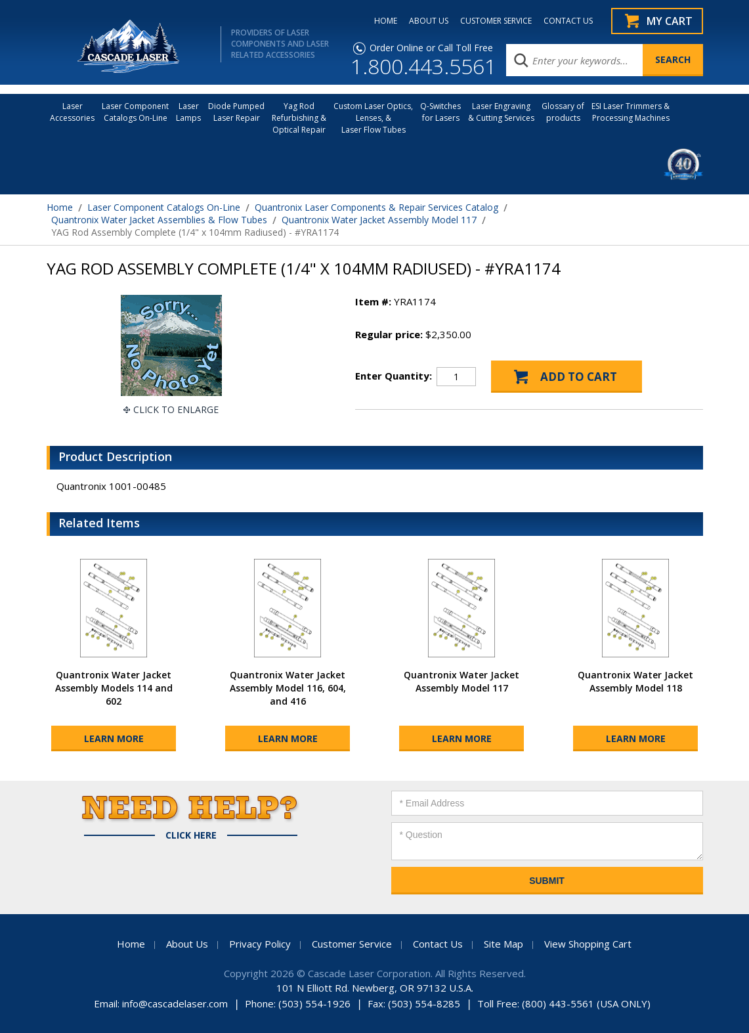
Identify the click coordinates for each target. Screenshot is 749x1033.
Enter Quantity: (393, 375)
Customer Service (352, 943)
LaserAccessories (72, 111)
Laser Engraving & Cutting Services (501, 111)
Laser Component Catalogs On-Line (135, 111)
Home (60, 207)
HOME (385, 21)
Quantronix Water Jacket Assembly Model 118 (635, 681)
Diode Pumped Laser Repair (236, 111)
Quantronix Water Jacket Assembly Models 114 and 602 (114, 688)
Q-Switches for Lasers (440, 111)
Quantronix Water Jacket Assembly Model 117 (379, 219)
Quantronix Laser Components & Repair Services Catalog (376, 207)
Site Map (503, 943)
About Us (187, 943)
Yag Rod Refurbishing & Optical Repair (299, 117)
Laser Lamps (188, 111)
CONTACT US (568, 21)
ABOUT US (428, 21)
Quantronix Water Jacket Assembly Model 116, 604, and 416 (288, 688)
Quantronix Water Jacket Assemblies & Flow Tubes (159, 219)
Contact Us (438, 943)
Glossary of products (563, 111)
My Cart (670, 21)
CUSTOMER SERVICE (496, 21)
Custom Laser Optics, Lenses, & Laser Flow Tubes (373, 117)
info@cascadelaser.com (175, 1003)
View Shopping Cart (587, 943)
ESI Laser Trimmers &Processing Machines (630, 111)
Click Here (191, 835)
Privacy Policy (260, 943)
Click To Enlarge (176, 409)
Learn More (114, 738)
